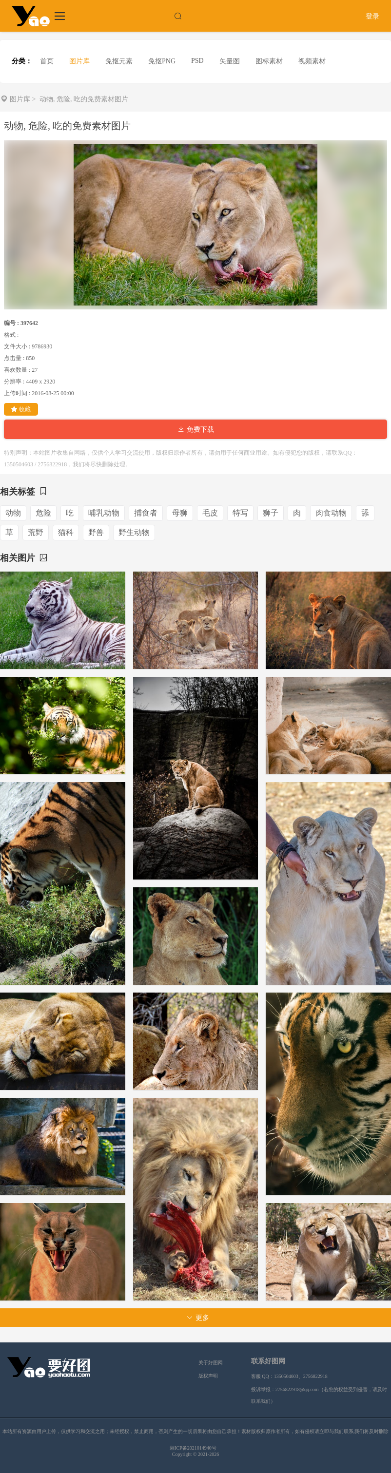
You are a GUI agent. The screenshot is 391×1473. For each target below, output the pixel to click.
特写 (240, 513)
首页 (47, 61)
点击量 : (14, 358)
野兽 (96, 532)
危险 (43, 513)
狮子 (270, 513)
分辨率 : (14, 381)
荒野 (35, 532)
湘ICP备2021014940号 (193, 1448)
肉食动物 (331, 513)
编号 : (11, 323)
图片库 (79, 61)
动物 (13, 513)
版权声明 (208, 1375)
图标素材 (269, 61)
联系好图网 (268, 1361)
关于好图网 (210, 1362)
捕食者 (145, 513)
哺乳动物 (103, 513)
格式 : (11, 334)
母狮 (180, 513)
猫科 (66, 532)
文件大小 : (17, 346)
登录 (372, 16)
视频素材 (312, 61)
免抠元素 (119, 61)
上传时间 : (17, 393)
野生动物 (134, 532)
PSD (197, 60)
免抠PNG (162, 61)
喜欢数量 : (17, 369)
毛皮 (210, 513)
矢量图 (229, 61)
